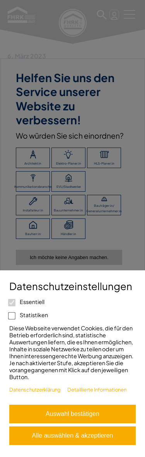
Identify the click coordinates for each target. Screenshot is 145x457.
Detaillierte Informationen (96, 390)
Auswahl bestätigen (72, 414)
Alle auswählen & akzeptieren (72, 435)
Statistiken (28, 314)
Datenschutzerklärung (35, 390)
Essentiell (26, 301)
